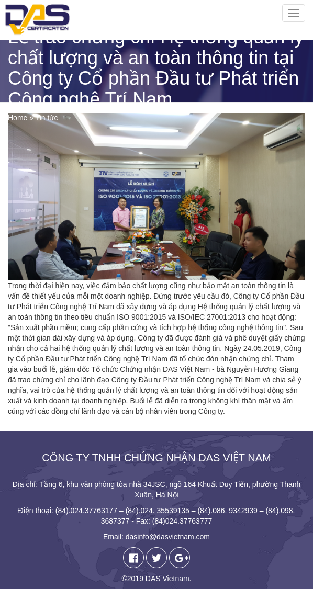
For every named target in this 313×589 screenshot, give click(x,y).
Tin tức (47, 118)
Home (17, 118)
